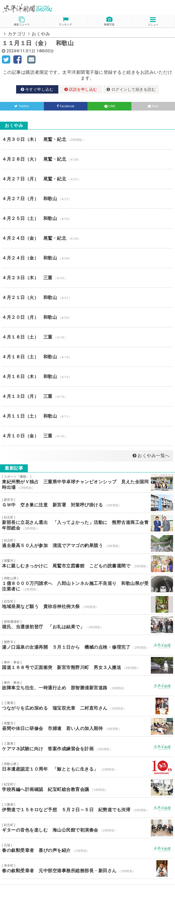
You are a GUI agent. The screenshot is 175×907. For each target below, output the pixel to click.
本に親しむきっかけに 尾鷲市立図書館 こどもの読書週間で (87, 564)
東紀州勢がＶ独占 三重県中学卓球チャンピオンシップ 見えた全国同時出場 (87, 482)
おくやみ (41, 33)
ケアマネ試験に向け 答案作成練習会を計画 (87, 747)
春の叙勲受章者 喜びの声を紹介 (87, 848)
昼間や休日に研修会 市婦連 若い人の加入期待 (87, 726)
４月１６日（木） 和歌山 (87, 376)
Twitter (21, 106)
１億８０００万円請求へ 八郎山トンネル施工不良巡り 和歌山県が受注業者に (87, 584)
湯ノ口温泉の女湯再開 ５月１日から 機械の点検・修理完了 (87, 645)
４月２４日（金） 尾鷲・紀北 (87, 238)
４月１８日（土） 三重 (87, 337)
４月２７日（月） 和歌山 (87, 199)
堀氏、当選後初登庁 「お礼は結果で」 (87, 625)
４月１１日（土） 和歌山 (87, 416)
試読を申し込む (80, 89)
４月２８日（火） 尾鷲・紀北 (87, 159)
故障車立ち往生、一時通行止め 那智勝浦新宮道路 (87, 686)
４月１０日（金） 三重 (87, 436)
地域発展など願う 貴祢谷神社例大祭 (87, 604)
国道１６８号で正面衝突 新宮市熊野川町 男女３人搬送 (87, 665)
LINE (109, 106)
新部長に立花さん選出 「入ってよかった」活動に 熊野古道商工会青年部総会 (87, 523)
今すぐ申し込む (37, 89)
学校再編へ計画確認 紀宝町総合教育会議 (87, 787)
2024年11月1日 (21, 51)
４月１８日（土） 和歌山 (87, 357)
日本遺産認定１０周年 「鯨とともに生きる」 (87, 767)
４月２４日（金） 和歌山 (87, 258)
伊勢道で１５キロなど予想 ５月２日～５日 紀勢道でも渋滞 (87, 808)
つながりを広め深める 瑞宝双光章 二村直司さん (87, 706)
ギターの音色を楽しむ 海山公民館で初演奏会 (87, 828)
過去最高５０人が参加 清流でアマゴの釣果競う (87, 543)
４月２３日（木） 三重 (87, 278)
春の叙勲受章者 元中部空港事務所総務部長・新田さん (87, 869)
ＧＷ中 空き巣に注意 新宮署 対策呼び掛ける (87, 503)
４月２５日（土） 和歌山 (87, 218)
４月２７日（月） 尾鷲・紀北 (87, 179)
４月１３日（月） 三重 (87, 396)
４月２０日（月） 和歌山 (87, 317)
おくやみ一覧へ (151, 455)
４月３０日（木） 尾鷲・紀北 (87, 139)
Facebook (65, 106)
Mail (153, 106)
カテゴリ (17, 33)
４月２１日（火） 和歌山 (87, 297)
